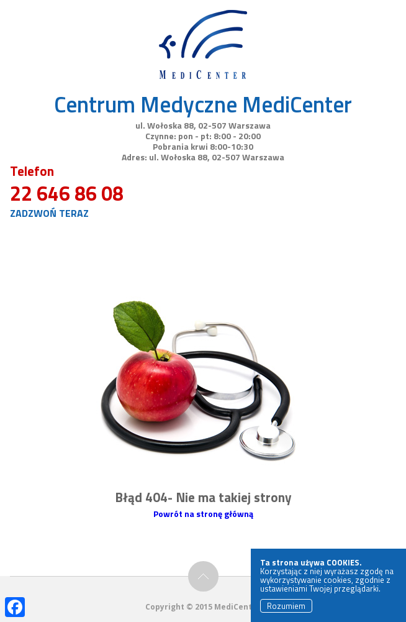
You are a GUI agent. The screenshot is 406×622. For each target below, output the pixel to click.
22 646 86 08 (67, 193)
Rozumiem (286, 606)
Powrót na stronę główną (203, 513)
